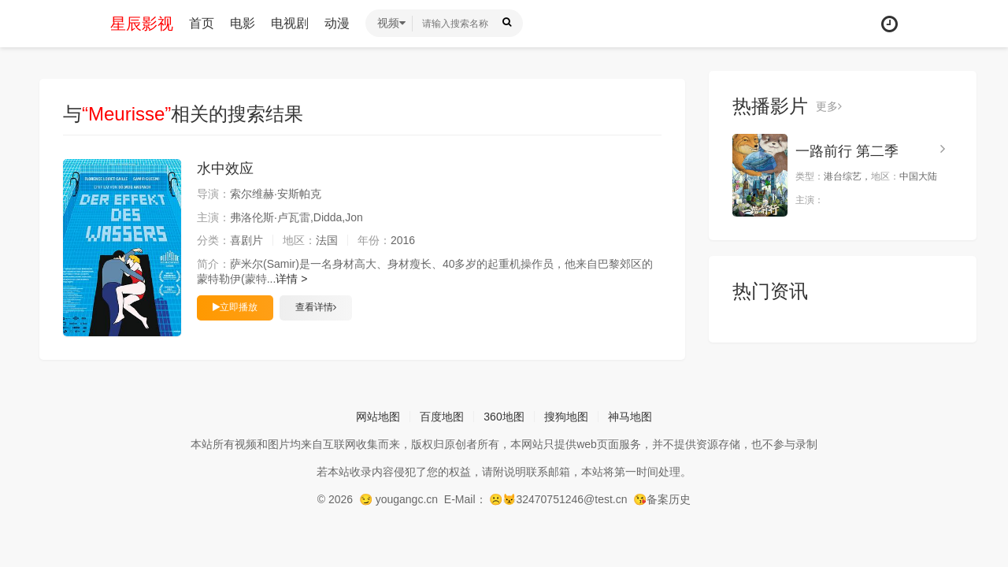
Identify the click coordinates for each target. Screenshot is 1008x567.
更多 (829, 106)
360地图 (504, 416)
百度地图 (442, 416)
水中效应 (225, 168)
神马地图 (630, 416)
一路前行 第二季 (847, 151)
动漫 (337, 23)
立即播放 (235, 307)
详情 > (291, 278)
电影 (242, 23)
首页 (201, 23)
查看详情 (315, 307)
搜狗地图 (566, 416)
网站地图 (378, 416)
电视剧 (290, 23)
